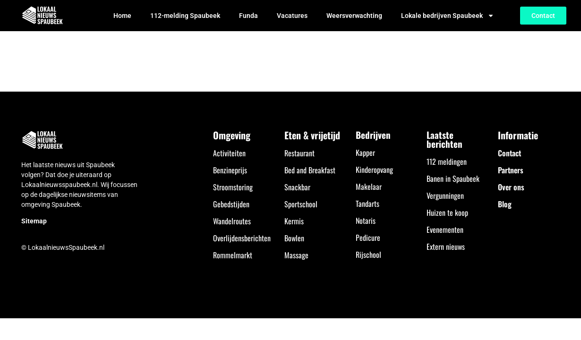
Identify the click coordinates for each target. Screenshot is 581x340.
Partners (510, 170)
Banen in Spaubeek (453, 178)
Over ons (511, 187)
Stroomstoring (233, 187)
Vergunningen (445, 195)
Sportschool (300, 204)
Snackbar (297, 187)
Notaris (366, 220)
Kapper (365, 152)
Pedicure (368, 237)
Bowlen (294, 238)
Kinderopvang (374, 169)
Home (122, 15)
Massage (296, 255)
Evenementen (445, 229)
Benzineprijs (230, 170)
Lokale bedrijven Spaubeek (447, 16)
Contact (509, 153)
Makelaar (369, 186)
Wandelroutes (232, 221)
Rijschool (368, 254)
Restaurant (299, 153)
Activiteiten (229, 153)
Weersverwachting (354, 15)
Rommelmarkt (232, 255)
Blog (505, 204)
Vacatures (292, 15)
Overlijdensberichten (242, 238)
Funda (248, 15)
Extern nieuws (446, 246)
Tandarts (367, 203)
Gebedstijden (231, 204)
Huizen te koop (447, 212)
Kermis (294, 221)
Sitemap (34, 221)
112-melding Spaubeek (185, 15)
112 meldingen (447, 161)
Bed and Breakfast (309, 170)
